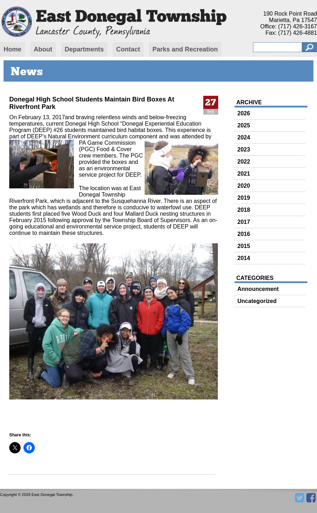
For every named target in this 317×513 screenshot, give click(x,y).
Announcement (258, 289)
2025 (243, 125)
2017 (243, 222)
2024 (243, 137)
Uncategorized (256, 301)
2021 (243, 174)
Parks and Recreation (185, 49)
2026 (243, 113)
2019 (243, 198)
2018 (243, 210)
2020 (243, 186)
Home (12, 49)
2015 (243, 246)
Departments (84, 49)
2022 (243, 162)
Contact (128, 49)
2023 (243, 150)
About (43, 49)
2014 (243, 258)
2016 (243, 234)
